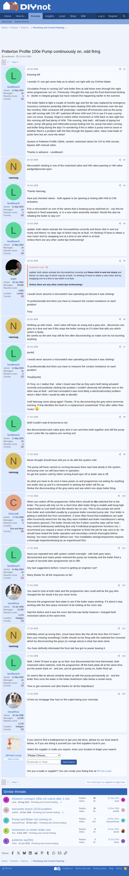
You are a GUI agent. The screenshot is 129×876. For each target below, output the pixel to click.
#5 (124, 261)
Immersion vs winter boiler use (31, 829)
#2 (124, 160)
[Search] (124, 16)
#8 (124, 417)
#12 (123, 585)
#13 (123, 628)
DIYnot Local (104, 770)
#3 (124, 185)
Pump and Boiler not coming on (32, 819)
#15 (123, 694)
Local (62, 16)
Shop (73, 16)
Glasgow (20, 618)
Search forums (22, 21)
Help (111, 868)
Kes (13, 833)
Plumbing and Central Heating (44, 802)
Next (14, 62)
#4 (124, 223)
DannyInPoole (18, 823)
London (20, 293)
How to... (21, 16)
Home (7, 16)
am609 (15, 812)
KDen (14, 843)
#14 (123, 656)
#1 (124, 69)
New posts (7, 21)
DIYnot (7, 868)
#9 (124, 454)
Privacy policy (99, 868)
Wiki (83, 16)
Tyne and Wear (17, 528)
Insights (49, 16)
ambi (14, 802)
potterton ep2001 (23, 840)
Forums (35, 16)
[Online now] (13, 275)
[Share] (120, 69)
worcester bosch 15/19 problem (32, 809)
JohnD (116, 832)
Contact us (67, 868)
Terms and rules (83, 868)
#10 (123, 496)
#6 (124, 319)
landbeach (10, 56)
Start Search (69, 762)
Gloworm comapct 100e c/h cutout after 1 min (41, 798)
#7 (124, 347)
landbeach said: (37, 267)
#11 (123, 548)
